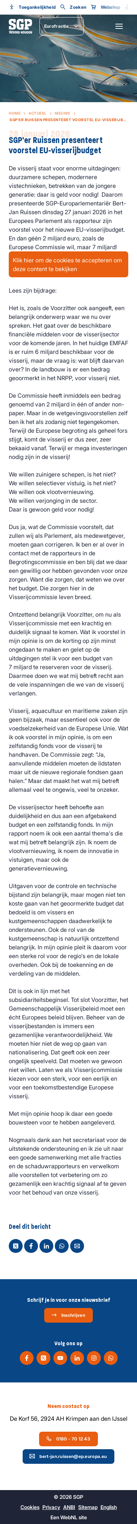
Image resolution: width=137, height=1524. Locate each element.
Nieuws (63, 113)
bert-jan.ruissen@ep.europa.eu (68, 1456)
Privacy (51, 1507)
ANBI (69, 1507)
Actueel (37, 113)
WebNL (68, 1517)
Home (14, 113)
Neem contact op (68, 1406)
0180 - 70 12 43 (68, 1439)
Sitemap (88, 1507)
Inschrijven (68, 1315)
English (108, 1507)
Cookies (29, 1507)
